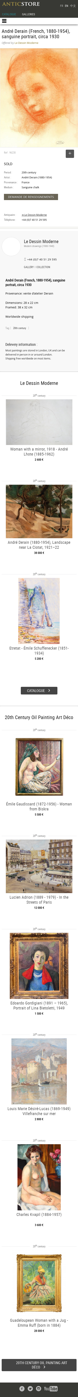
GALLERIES (28, 14)
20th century (19, 328)
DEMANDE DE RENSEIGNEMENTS (31, 197)
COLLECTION (43, 267)
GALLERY (29, 267)
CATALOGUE (9, 14)
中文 (73, 6)
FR (61, 6)
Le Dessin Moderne (41, 241)
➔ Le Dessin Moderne (34, 214)
